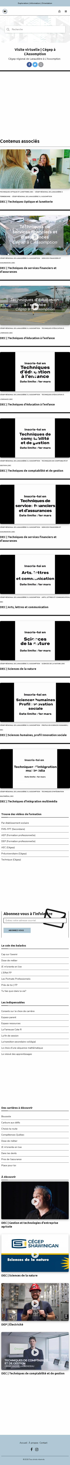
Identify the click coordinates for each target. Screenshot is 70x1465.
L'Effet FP (6, 972)
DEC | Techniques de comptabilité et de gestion (31, 470)
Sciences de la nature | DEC (53, 664)
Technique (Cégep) (11, 859)
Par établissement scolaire (15, 822)
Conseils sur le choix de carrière (18, 1011)
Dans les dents (9, 1153)
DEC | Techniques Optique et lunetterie (26, 201)
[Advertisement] (35, 887)
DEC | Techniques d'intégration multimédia (28, 801)
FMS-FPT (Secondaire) (13, 829)
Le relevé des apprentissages (16, 1054)
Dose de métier (9, 960)
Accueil (23, 1442)
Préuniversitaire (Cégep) (14, 853)
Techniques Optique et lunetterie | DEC (16, 192)
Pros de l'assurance (11, 1159)
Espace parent (8, 1017)
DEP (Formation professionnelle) (18, 841)
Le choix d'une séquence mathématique (22, 1047)
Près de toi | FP (9, 985)
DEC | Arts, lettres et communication (24, 607)
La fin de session (9, 1035)
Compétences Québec (12, 1134)
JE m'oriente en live (11, 966)
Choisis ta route (9, 1128)
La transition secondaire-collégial (18, 1041)
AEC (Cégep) (8, 847)
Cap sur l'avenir (9, 954)
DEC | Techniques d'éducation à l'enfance (27, 338)
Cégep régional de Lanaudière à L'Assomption (34, 59)
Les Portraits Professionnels (15, 978)
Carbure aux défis (10, 1122)
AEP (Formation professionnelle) (18, 835)
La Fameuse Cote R (11, 1029)
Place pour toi (8, 1165)
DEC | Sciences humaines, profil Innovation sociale (33, 735)
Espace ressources (10, 1023)
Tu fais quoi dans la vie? (13, 991)
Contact (43, 1442)
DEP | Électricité (12, 1324)
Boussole (6, 1116)
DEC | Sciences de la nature (18, 668)
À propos (33, 1442)
